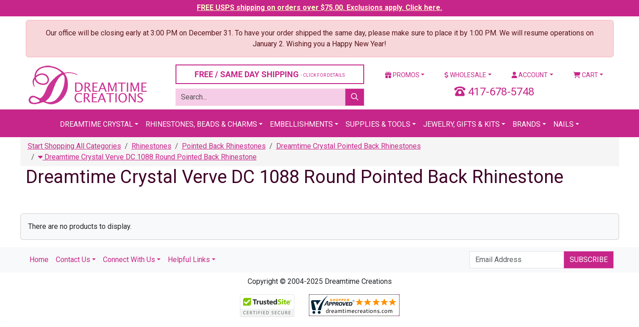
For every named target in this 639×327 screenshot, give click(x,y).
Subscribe (589, 259)
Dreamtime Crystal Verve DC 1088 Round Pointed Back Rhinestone (147, 157)
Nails (563, 124)
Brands (526, 124)
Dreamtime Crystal (96, 124)
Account (530, 75)
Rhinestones (151, 146)
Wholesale (465, 75)
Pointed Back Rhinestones (224, 146)
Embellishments (301, 124)
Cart (585, 75)
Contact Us (73, 259)
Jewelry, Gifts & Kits (461, 124)
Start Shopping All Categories (74, 146)
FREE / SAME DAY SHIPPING (270, 74)
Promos (402, 75)
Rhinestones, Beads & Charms (201, 124)
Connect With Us (129, 259)
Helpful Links (189, 259)
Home (39, 259)
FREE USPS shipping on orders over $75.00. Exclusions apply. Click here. (319, 7)
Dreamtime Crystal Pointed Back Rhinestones (348, 146)
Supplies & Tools (378, 124)
